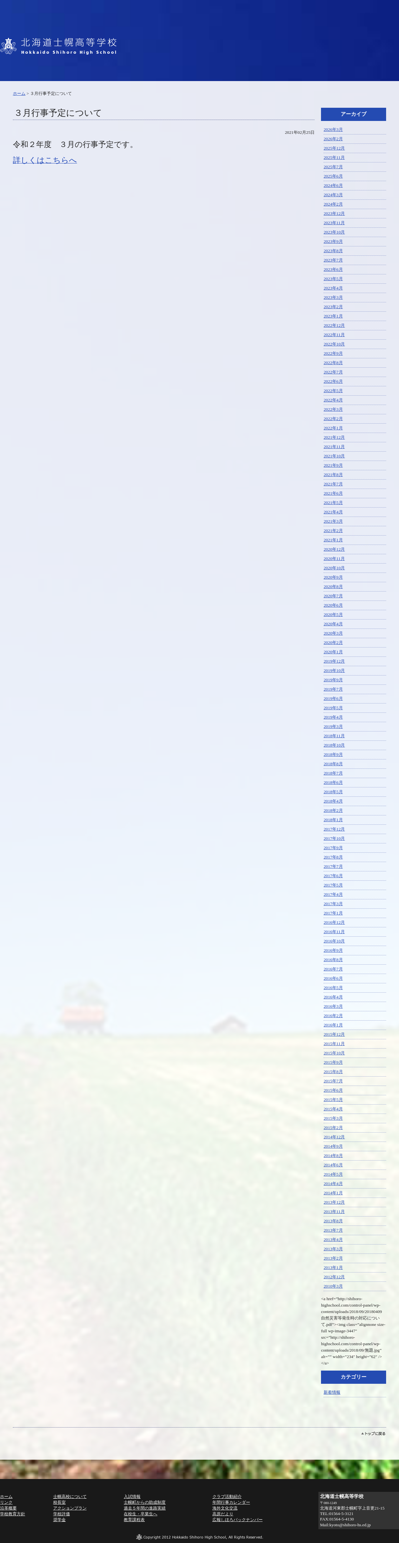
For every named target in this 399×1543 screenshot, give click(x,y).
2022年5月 (333, 390)
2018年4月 (333, 801)
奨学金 (59, 1519)
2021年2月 (333, 530)
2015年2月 (333, 1127)
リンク (6, 1502)
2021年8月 (333, 474)
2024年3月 (333, 194)
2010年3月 (333, 1286)
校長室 (59, 1502)
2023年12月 (334, 213)
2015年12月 (334, 1034)
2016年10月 (334, 941)
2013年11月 (334, 1211)
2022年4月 (333, 400)
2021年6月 (333, 493)
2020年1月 (333, 651)
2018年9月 (333, 754)
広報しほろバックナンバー (237, 1519)
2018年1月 (333, 819)
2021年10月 (334, 456)
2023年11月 (334, 222)
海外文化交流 (225, 1508)
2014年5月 (333, 1174)
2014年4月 (333, 1183)
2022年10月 (334, 344)
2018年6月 (333, 782)
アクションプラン (70, 1508)
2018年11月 (334, 735)
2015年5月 (333, 1099)
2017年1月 (333, 913)
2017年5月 (333, 885)
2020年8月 (333, 586)
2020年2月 (333, 642)
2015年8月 (333, 1071)
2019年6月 (333, 698)
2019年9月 (333, 679)
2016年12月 (334, 922)
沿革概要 (8, 1508)
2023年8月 (333, 250)
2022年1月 (333, 428)
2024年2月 (333, 204)
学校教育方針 (12, 1513)
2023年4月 (333, 288)
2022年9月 (333, 353)
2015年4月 (333, 1109)
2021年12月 (334, 437)
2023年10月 (334, 232)
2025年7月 (333, 166)
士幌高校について (70, 1496)
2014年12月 (334, 1136)
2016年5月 (333, 987)
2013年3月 (333, 1248)
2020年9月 (333, 577)
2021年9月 (333, 465)
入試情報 (132, 1496)
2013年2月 (333, 1258)
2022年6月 (333, 381)
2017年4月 (333, 894)
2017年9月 (333, 847)
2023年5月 (333, 278)
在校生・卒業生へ (140, 1513)
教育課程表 (134, 1519)
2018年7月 (333, 773)
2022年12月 (334, 325)
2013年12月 (334, 1202)
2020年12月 (334, 549)
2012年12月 (334, 1276)
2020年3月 (333, 633)
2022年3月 (333, 409)
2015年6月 (333, 1090)
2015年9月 (333, 1062)
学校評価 (61, 1513)
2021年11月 (334, 446)
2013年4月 (333, 1239)
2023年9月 (333, 241)
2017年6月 (333, 875)
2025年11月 (334, 157)
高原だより (222, 1513)
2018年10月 (334, 745)
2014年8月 (333, 1155)
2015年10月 (334, 1053)
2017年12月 (334, 829)
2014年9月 (333, 1146)
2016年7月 (333, 969)
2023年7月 (333, 260)
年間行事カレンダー (231, 1502)
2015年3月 (333, 1118)
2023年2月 (333, 306)
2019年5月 (333, 707)
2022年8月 (333, 362)
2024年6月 (333, 185)
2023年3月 (333, 297)
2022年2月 (333, 418)
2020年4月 (333, 623)
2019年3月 (333, 726)
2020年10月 (334, 567)
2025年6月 (333, 176)
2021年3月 (333, 521)
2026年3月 (333, 129)
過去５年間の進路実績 (145, 1508)
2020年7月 (333, 595)
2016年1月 (333, 1025)
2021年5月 (333, 502)
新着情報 (332, 1392)
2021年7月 (333, 484)
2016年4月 (333, 997)
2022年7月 (333, 372)
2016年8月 (333, 959)
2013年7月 (333, 1230)
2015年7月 (333, 1081)
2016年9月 (333, 950)
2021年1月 (333, 539)
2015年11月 (334, 1043)
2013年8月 (333, 1220)
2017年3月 (333, 903)
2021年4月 (333, 512)
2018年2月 (333, 810)
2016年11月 (334, 931)
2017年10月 (334, 838)
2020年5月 (333, 614)
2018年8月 (333, 763)
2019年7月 (333, 689)
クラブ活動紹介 (227, 1496)
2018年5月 (333, 791)
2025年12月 (334, 148)
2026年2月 (333, 138)
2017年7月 (333, 866)
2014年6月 (333, 1164)
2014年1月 (333, 1192)
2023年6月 (333, 269)
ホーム (19, 93)
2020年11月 (334, 558)
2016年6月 (333, 978)
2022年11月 (334, 334)
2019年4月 (333, 717)
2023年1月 (333, 316)
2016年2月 (333, 1015)
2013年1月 (333, 1267)
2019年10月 (334, 670)
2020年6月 (333, 605)
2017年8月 (333, 857)
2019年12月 (334, 661)
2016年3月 (333, 1006)
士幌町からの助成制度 (145, 1502)
